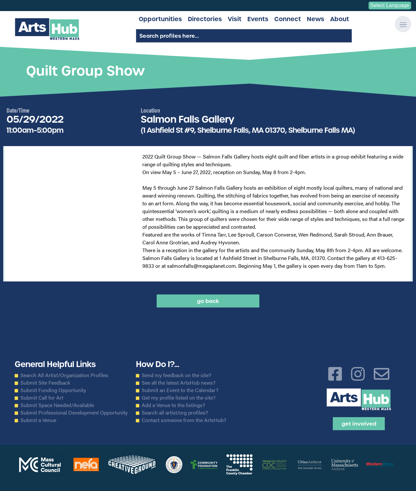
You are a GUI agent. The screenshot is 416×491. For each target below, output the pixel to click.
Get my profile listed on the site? (178, 397)
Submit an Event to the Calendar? (180, 390)
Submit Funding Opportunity (53, 390)
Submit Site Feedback (45, 382)
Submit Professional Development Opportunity (74, 412)
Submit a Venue (38, 420)
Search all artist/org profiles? (175, 412)
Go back (208, 301)
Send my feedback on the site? (176, 375)
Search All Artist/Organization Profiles (64, 375)
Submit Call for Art (41, 397)
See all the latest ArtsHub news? (178, 382)
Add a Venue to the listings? (173, 405)
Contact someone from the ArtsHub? (184, 420)
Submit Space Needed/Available (57, 405)
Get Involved (359, 423)
